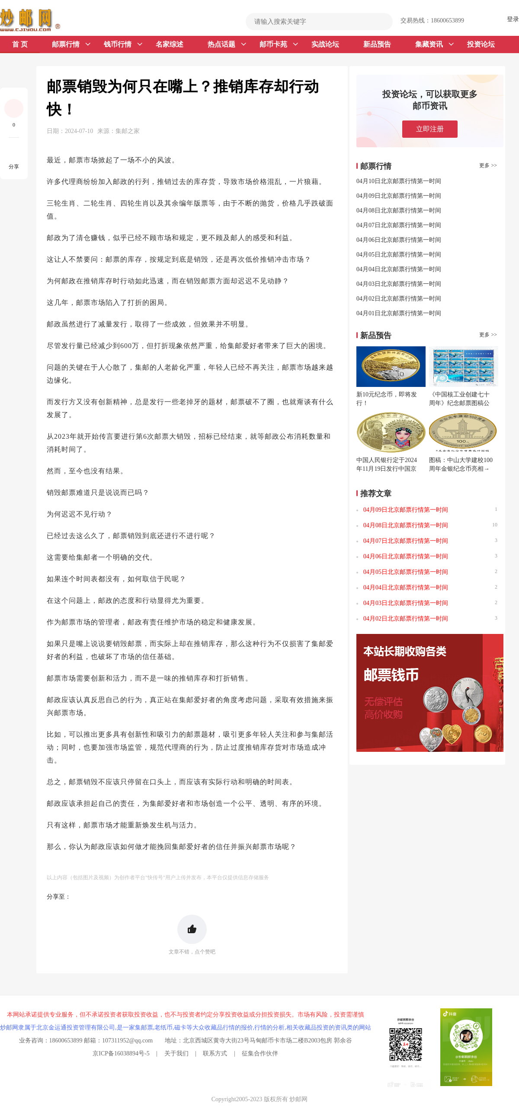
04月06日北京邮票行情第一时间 (398, 240)
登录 (513, 19)
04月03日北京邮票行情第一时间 (398, 284)
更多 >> (488, 165)
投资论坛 (481, 44)
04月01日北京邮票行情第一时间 (398, 313)
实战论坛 (325, 44)
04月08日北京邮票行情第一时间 (398, 210)
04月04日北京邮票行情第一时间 (398, 269)
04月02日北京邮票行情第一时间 (398, 298)
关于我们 (176, 1053)
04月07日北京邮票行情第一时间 (398, 225)
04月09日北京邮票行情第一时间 (398, 196)
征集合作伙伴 (260, 1053)
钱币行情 (123, 44)
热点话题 (227, 44)
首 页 (20, 44)
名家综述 (169, 44)
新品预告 (377, 44)
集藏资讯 (434, 44)
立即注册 (430, 129)
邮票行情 (71, 44)
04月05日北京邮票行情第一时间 (398, 254)
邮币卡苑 (279, 44)
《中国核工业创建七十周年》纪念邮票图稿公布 (459, 403)
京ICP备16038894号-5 (121, 1053)
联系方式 (215, 1053)
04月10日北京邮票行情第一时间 (398, 181)
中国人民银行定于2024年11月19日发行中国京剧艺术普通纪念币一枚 (386, 469)
